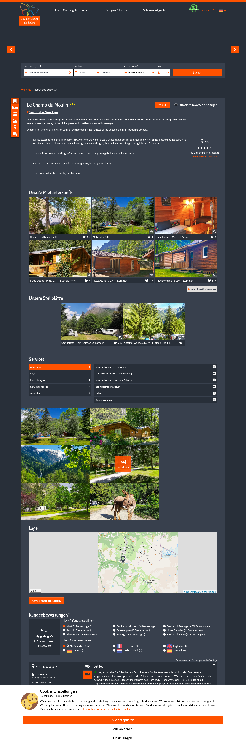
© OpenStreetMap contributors (200, 555)
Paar (79, 593)
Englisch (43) (180, 609)
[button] (123, 522)
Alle (79, 589)
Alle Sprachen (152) (80, 609)
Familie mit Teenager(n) (188, 589)
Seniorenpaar (133, 593)
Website (162, 105)
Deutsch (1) (78, 614)
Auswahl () (208, 10)
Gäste (158, 66)
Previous (11, 49)
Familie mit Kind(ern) (137, 589)
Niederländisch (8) (132, 614)
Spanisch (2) (179, 614)
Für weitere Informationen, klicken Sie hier (107, 709)
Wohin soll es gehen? (32, 66)
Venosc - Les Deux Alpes (42, 112)
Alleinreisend (82, 597)
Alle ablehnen (123, 729)
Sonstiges (131, 597)
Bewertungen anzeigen (205, 156)
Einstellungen (123, 738)
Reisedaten (78, 66)
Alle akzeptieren (123, 720)
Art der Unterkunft (130, 66)
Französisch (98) (131, 609)
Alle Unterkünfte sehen (202, 289)
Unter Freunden (185, 593)
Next (235, 49)
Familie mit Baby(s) (186, 597)
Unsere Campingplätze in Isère (72, 10)
